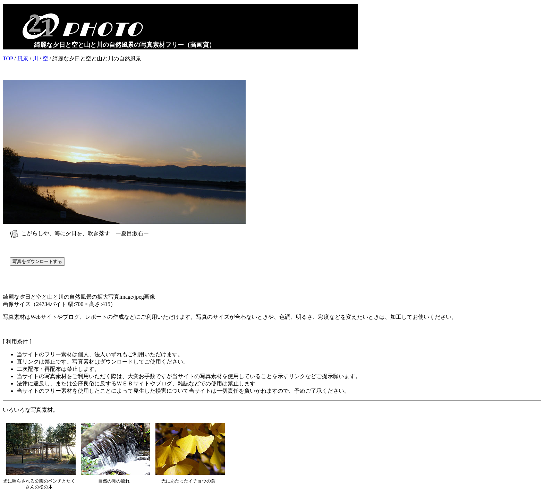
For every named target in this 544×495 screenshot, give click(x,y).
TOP (8, 58)
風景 (22, 58)
